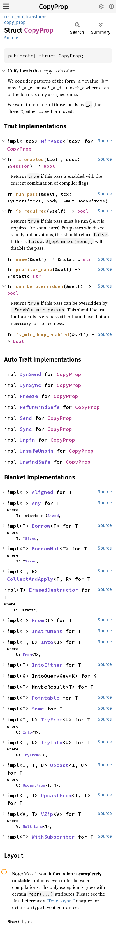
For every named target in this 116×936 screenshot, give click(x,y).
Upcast (59, 765)
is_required (31, 211)
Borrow (41, 526)
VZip (47, 814)
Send (26, 418)
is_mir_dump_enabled (42, 334)
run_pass (27, 194)
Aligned (42, 492)
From (38, 620)
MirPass (51, 141)
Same (38, 708)
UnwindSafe (35, 462)
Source (11, 37)
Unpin (27, 440)
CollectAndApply (30, 579)
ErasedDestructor (53, 590)
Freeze (29, 396)
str (87, 259)
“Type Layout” (60, 901)
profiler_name (34, 269)
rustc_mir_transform (24, 16)
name (21, 259)
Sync (26, 429)
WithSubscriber (53, 836)
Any (36, 503)
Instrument (47, 631)
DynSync (30, 385)
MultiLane (33, 826)
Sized (53, 515)
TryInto (51, 742)
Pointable (45, 697)
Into (47, 642)
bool (49, 166)
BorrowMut (45, 548)
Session (20, 166)
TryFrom (51, 719)
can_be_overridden (39, 286)
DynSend (30, 374)
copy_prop (15, 22)
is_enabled (30, 159)
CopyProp (53, 7)
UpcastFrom (34, 785)
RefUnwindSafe (40, 407)
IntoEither (47, 665)
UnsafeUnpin (37, 451)
